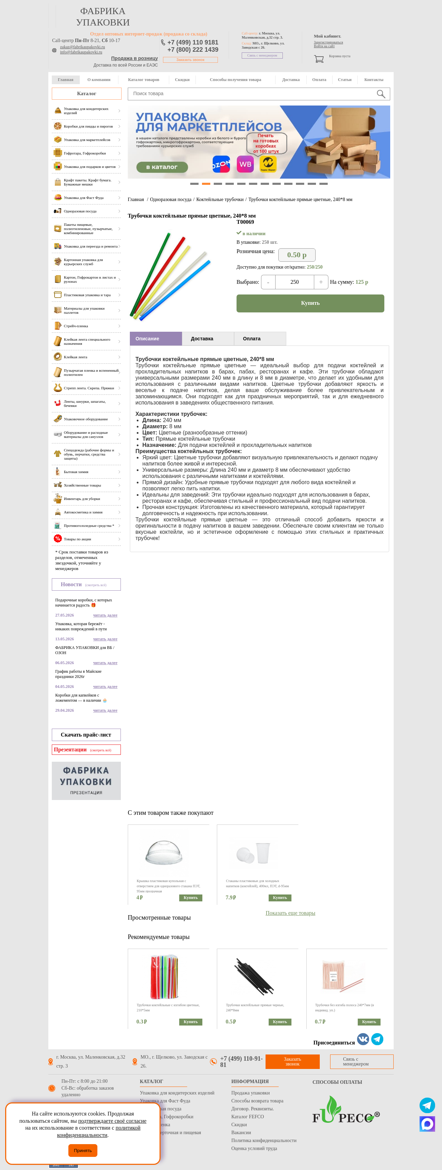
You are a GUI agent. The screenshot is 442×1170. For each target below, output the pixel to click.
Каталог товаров (143, 79)
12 (323, 184)
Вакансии (241, 1132)
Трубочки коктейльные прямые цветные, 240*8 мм (300, 199)
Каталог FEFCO (247, 1116)
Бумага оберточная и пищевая (170, 1132)
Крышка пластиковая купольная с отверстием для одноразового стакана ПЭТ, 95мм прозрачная (168, 886)
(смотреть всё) (95, 585)
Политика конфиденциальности (264, 1140)
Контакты (373, 79)
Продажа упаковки (250, 1093)
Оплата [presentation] (252, 338)
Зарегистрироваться (328, 42)
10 (300, 184)
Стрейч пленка (155, 1124)
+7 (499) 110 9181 (193, 42)
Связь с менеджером (262, 55)
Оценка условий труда (254, 1148)
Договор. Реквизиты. (252, 1108)
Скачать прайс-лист (86, 735)
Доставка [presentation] (202, 338)
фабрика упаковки (103, 17)
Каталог (86, 93)
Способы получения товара (235, 79)
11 (312, 184)
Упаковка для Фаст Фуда (165, 1100)
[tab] (156, 339)
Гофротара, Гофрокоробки (166, 1116)
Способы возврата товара (257, 1100)
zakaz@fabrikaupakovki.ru (82, 46)
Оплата (319, 79)
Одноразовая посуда (170, 199)
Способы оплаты (337, 1082)
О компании (98, 79)
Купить (310, 303)
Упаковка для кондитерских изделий (177, 1093)
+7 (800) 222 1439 (193, 49)
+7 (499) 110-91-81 (241, 1062)
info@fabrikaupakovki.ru (81, 52)
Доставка (291, 79)
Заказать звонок (190, 60)
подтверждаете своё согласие (112, 1121)
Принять (83, 1150)
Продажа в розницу (134, 58)
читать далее (105, 615)
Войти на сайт (324, 46)
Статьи (345, 79)
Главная (65, 79)
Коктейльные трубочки (219, 199)
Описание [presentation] (147, 338)
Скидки (182, 79)
